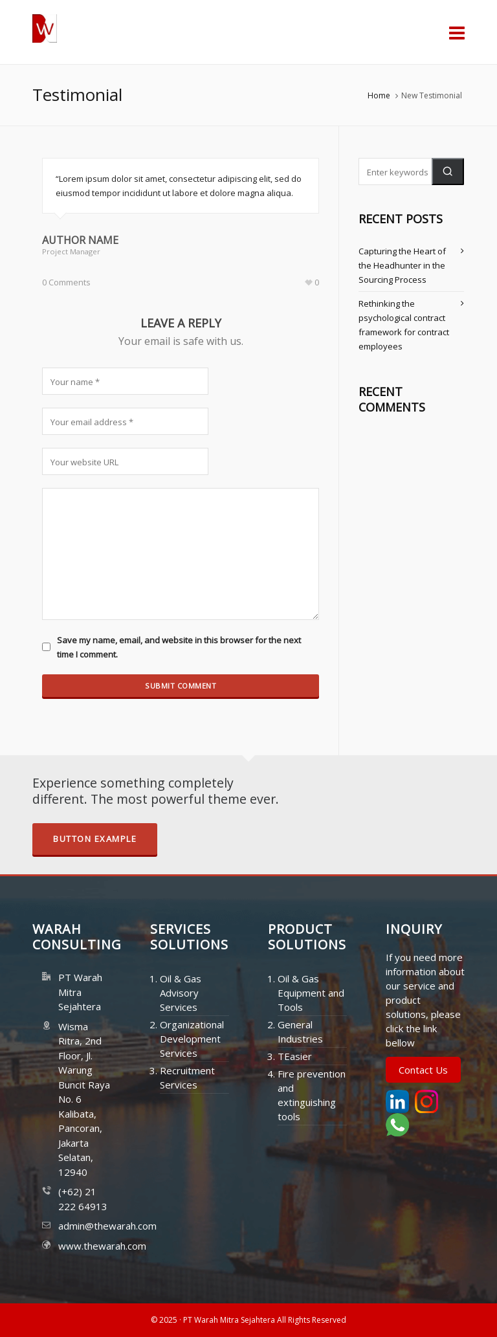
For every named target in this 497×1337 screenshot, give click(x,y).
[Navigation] (457, 32)
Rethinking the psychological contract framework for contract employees (404, 325)
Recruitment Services (187, 1077)
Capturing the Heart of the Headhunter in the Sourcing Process (402, 265)
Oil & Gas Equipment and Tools (311, 992)
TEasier (295, 1056)
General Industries (300, 1031)
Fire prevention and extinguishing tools (312, 1095)
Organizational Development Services (192, 1038)
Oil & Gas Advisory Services (180, 992)
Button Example (95, 839)
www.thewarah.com (84, 1245)
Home (379, 95)
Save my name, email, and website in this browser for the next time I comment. (179, 647)
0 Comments (66, 282)
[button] (448, 171)
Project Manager (71, 251)
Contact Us (423, 1069)
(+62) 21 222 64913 (82, 1199)
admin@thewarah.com (84, 1225)
